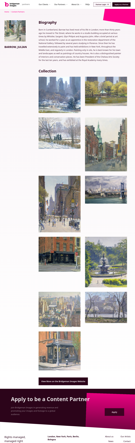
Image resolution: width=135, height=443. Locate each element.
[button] (44, 4)
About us (109, 436)
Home (6, 12)
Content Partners (17, 12)
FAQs (87, 4)
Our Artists (126, 436)
